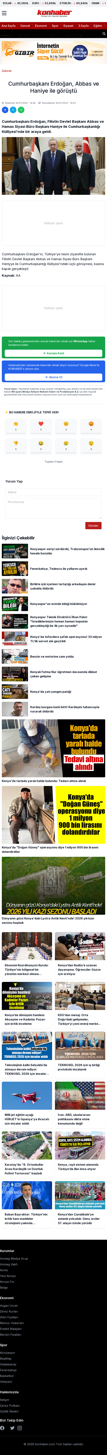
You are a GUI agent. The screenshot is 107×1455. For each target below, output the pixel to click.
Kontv (4, 1270)
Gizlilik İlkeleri (9, 1411)
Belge (4, 1287)
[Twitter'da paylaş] (13, 110)
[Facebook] (2, 1428)
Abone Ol (53, 377)
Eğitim (98, 26)
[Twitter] (12, 1428)
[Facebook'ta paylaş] (5, 110)
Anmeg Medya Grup (14, 1258)
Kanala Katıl (53, 353)
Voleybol (6, 1381)
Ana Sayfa (8, 26)
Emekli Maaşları (11, 1329)
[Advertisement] (53, 223)
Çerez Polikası (10, 1405)
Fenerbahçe (8, 1370)
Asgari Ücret (8, 1305)
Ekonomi (41, 26)
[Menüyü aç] (4, 13)
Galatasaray (8, 1364)
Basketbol (7, 1376)
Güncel (25, 26)
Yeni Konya (7, 1276)
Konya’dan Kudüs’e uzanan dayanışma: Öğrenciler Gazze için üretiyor (50, 32)
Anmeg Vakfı (9, 1264)
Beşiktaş (5, 1358)
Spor (55, 26)
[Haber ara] (104, 33)
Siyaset (68, 26)
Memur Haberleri (12, 1323)
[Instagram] (19, 1428)
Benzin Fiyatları (10, 1334)
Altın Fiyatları (9, 1317)
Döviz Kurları (9, 1311)
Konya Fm (7, 1282)
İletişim (4, 1400)
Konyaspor (7, 1353)
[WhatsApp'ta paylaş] (21, 110)
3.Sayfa (83, 26)
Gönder (93, 525)
